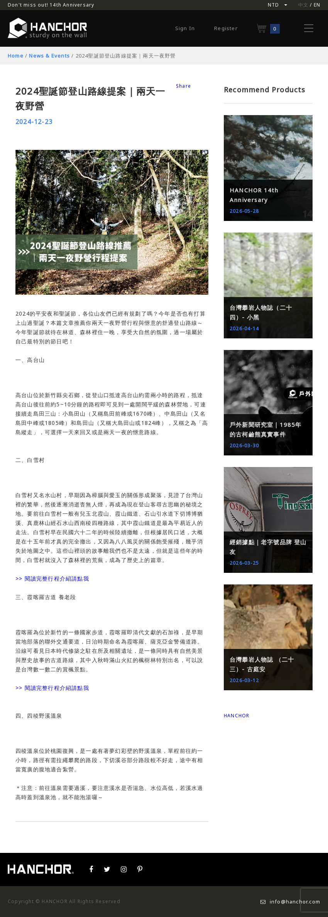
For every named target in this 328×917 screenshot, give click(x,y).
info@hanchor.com (290, 901)
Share (183, 86)
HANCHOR (236, 715)
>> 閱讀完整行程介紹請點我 (52, 578)
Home (16, 55)
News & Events (49, 55)
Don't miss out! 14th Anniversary (51, 5)
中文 (303, 5)
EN (317, 5)
